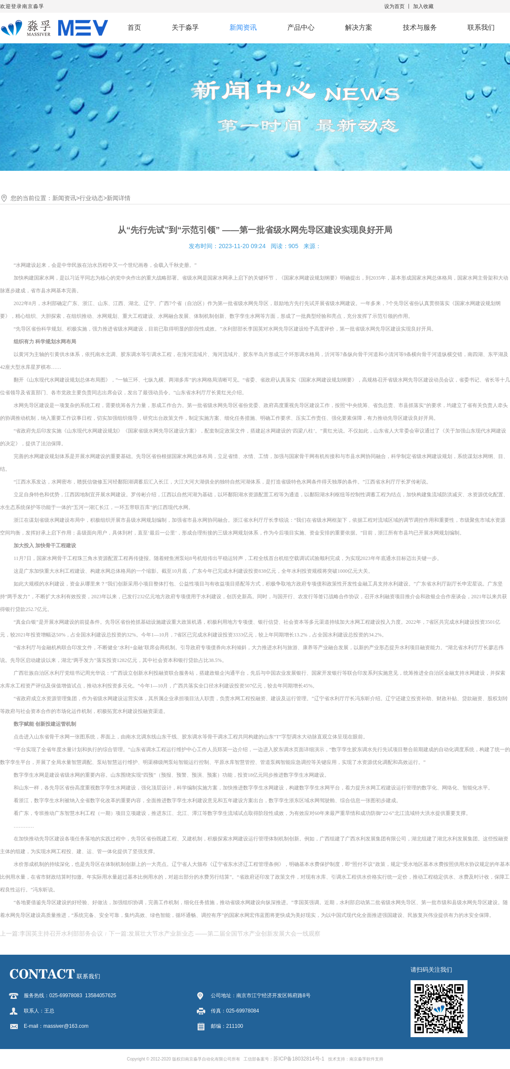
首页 (134, 27)
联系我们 (481, 27)
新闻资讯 (243, 27)
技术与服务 (420, 27)
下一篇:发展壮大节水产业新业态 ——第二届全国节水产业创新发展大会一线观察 (214, 933)
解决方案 (358, 27)
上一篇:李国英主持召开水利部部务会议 (51, 933)
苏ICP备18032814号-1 (298, 1059)
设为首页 (394, 6)
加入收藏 (423, 6)
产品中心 (300, 27)
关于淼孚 (185, 27)
